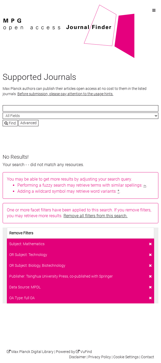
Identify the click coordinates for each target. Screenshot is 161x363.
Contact (147, 357)
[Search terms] (80, 108)
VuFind (11, 7)
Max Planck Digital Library (32, 352)
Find (10, 123)
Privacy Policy (99, 357)
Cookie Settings (126, 357)
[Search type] (80, 116)
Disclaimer (77, 357)
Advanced (28, 123)
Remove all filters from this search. (96, 215)
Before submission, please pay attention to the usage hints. (65, 94)
